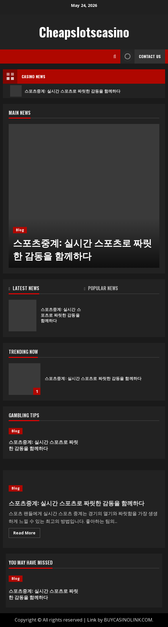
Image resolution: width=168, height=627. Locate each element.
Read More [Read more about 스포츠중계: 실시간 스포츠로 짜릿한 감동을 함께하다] (26, 534)
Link (91, 620)
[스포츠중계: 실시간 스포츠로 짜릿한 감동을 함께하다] (84, 196)
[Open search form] (114, 56)
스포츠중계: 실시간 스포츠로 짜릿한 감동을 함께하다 (65, 91)
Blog (20, 230)
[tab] (46, 289)
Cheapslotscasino (84, 31)
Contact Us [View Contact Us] (140, 56)
